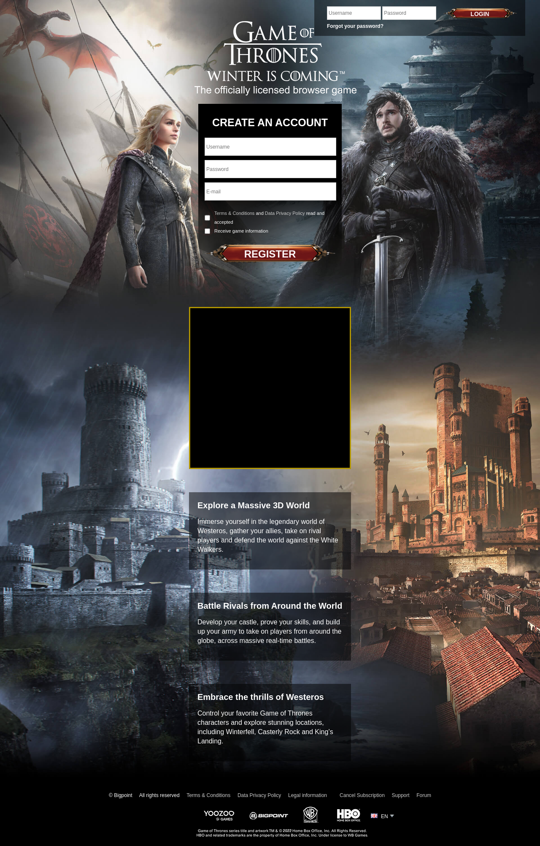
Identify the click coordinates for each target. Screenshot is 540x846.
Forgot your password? (355, 26)
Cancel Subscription (362, 795)
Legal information (307, 795)
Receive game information (241, 230)
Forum (423, 795)
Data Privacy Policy (285, 213)
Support (401, 795)
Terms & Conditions (234, 213)
